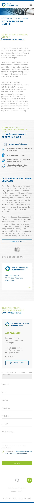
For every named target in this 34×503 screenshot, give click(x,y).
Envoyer (17, 463)
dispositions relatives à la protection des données (18, 453)
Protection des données (17, 488)
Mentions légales (17, 491)
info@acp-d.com (12, 353)
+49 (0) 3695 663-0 (13, 348)
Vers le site (10, 357)
